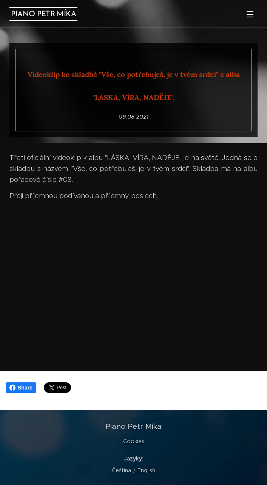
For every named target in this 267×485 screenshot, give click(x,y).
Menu (250, 14)
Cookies (133, 441)
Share (20, 388)
